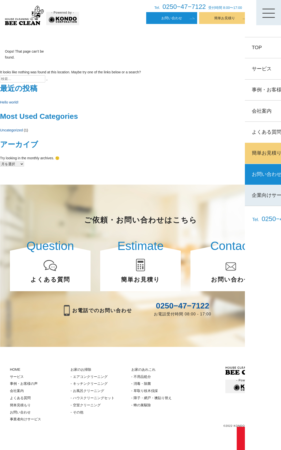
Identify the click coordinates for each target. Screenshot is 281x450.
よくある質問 (20, 400)
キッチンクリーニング (90, 386)
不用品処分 (142, 379)
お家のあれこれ (143, 371)
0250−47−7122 (182, 308)
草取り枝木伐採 (146, 393)
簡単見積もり (20, 407)
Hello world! (9, 102)
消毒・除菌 (142, 386)
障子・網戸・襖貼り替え (153, 400)
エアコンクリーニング (90, 379)
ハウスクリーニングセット (94, 400)
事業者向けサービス (25, 421)
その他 (78, 414)
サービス (17, 379)
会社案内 (17, 393)
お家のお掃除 (80, 371)
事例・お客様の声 (24, 386)
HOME (15, 371)
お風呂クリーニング (88, 393)
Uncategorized (11, 130)
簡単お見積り (224, 18)
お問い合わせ (171, 18)
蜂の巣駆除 (142, 407)
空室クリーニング (87, 407)
